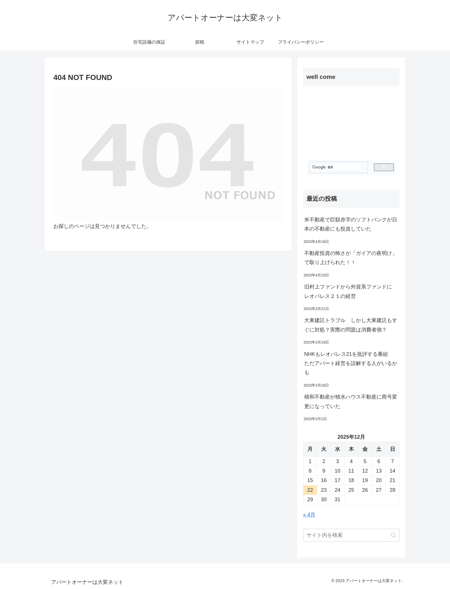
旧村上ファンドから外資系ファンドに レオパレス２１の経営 (350, 291)
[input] (351, 535)
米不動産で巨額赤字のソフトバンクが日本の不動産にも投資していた (350, 224)
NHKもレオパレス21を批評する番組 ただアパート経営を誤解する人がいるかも (350, 363)
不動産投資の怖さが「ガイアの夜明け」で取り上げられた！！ (350, 257)
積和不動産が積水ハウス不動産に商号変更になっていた (350, 401)
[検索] (335, 167)
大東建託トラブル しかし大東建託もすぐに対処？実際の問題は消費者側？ (350, 324)
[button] (394, 535)
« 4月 (309, 515)
